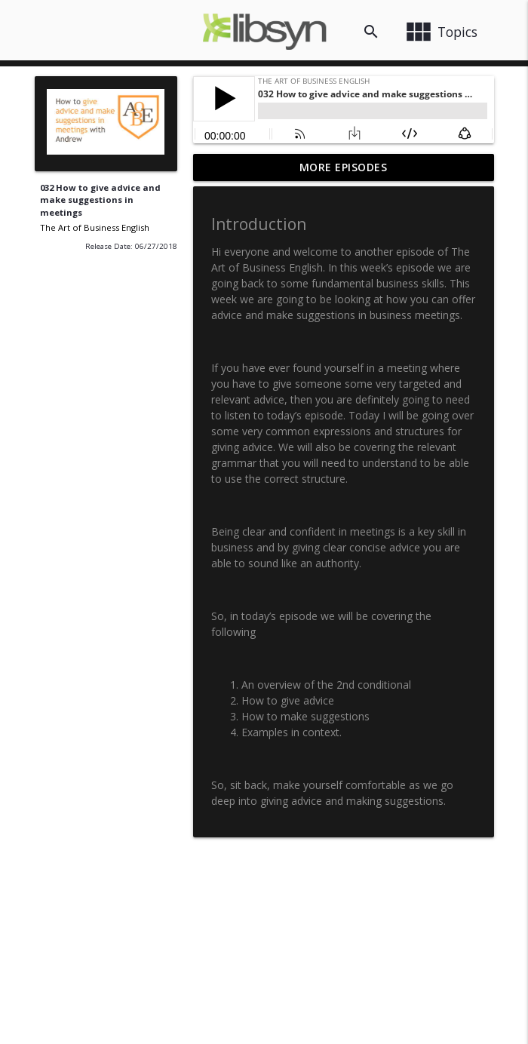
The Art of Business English (94, 227)
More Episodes (343, 167)
